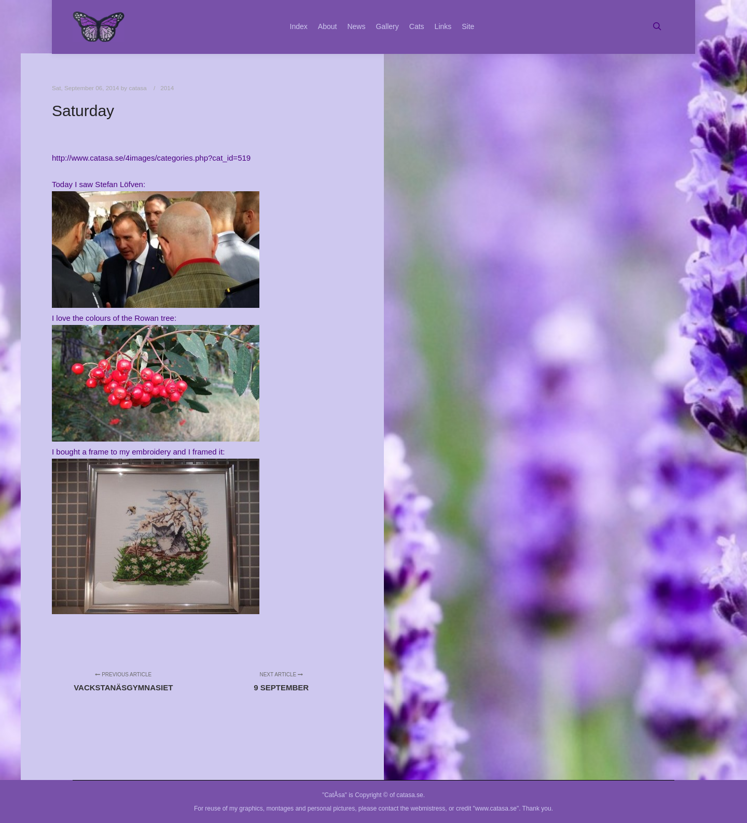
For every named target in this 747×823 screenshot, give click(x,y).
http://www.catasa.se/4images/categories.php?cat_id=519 (151, 157)
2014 (167, 87)
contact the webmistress (412, 808)
